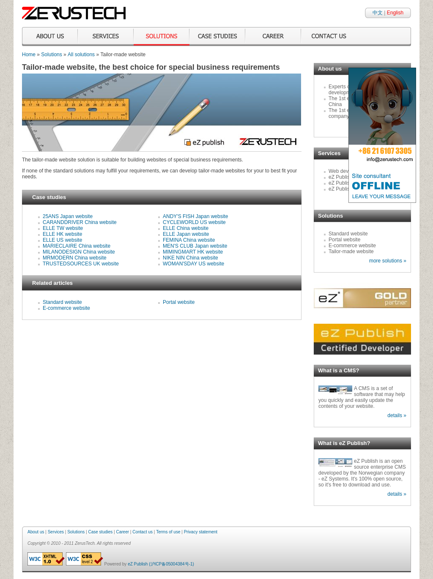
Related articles (52, 283)
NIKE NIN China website (190, 258)
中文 (378, 13)
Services (56, 532)
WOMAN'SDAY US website (193, 264)
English (395, 13)
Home (29, 54)
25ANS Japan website (68, 216)
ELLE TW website (63, 228)
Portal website (179, 302)
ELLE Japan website (186, 234)
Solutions (51, 54)
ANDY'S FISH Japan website (195, 216)
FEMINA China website (189, 240)
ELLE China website (185, 228)
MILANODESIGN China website (79, 252)
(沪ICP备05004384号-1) (171, 564)
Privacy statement (200, 532)
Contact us (142, 532)
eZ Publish (138, 564)
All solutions (81, 54)
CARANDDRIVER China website (80, 222)
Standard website (62, 302)
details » (396, 415)
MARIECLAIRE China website (76, 246)
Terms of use (168, 532)
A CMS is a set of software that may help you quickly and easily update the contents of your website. (361, 397)
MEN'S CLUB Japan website (195, 246)
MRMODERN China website (75, 258)
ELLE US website (62, 240)
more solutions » (387, 261)
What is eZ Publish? (344, 443)
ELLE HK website (62, 234)
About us (35, 532)
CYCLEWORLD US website (194, 222)
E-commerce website (66, 308)
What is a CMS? (338, 370)
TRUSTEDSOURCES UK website (81, 264)
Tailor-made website (351, 251)
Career (122, 532)
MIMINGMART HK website (193, 252)
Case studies (49, 197)
